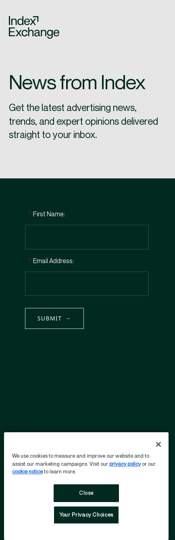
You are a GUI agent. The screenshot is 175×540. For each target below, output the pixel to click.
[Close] (158, 444)
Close (86, 493)
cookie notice (27, 472)
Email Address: (51, 261)
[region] (86, 486)
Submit (50, 318)
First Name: (46, 214)
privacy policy (125, 464)
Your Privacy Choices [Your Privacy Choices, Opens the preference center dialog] (86, 515)
